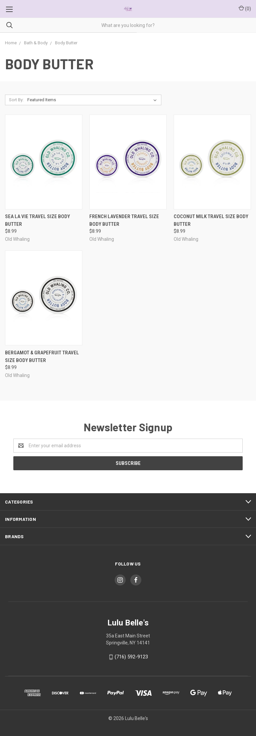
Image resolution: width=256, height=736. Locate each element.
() (245, 8)
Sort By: (16, 99)
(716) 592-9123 (131, 657)
